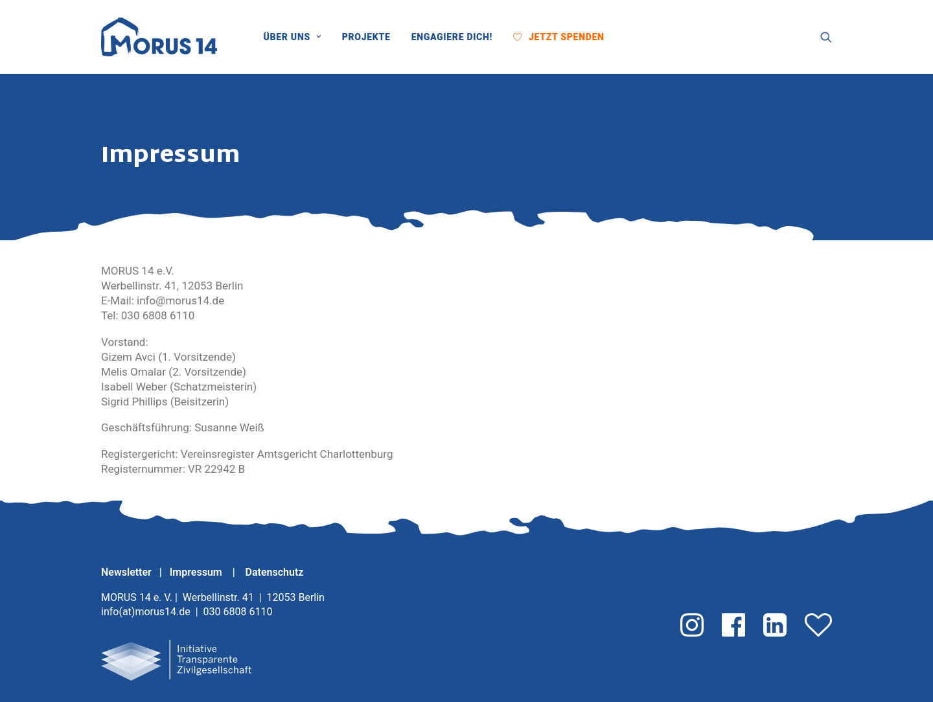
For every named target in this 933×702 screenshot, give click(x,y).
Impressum (197, 572)
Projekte (366, 37)
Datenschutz (275, 572)
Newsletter (126, 572)
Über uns (292, 37)
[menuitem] (297, 37)
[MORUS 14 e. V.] (159, 36)
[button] (625, 37)
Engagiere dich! (451, 37)
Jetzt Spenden (567, 37)
